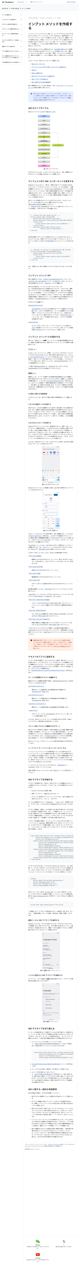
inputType (47, 540)
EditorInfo (55, 538)
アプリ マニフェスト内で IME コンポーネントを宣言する (49, 67)
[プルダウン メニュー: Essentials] (26, 2)
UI (23, 8)
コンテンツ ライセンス (53, 1144)
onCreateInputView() (37, 357)
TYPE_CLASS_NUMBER (35, 556)
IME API (34, 70)
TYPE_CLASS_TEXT (34, 580)
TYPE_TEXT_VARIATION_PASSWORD (39, 600)
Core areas (15, 8)
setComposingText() (51, 736)
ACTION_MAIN (49, 241)
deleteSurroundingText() (37, 704)
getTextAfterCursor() (36, 695)
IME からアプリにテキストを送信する (43, 76)
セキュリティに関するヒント (61, 646)
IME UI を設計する (37, 73)
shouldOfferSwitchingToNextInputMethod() (46, 1064)
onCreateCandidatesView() (55, 381)
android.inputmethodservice (53, 279)
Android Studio (71, 2)
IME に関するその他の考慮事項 (41, 82)
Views (28, 8)
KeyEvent (48, 283)
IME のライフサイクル (38, 64)
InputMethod (36, 309)
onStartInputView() (35, 536)
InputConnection (65, 315)
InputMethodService (60, 49)
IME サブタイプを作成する (40, 79)
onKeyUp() (32, 767)
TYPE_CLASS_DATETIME (36, 567)
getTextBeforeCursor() (36, 686)
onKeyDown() (61, 765)
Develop (5, 8)
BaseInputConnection (36, 305)
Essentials (21, 2)
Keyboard (39, 330)
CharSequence (36, 692)
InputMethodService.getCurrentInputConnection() (48, 670)
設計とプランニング (35, 2)
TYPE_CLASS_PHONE (34, 573)
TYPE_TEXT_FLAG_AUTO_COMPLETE (39, 619)
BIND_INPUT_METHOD (35, 204)
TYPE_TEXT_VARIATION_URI (37, 610)
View (33, 328)
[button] (10, 15)
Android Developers (33, 18)
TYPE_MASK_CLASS (44, 549)
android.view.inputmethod (37, 281)
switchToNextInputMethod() (44, 1074)
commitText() (33, 710)
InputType (48, 589)
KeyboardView (33, 322)
